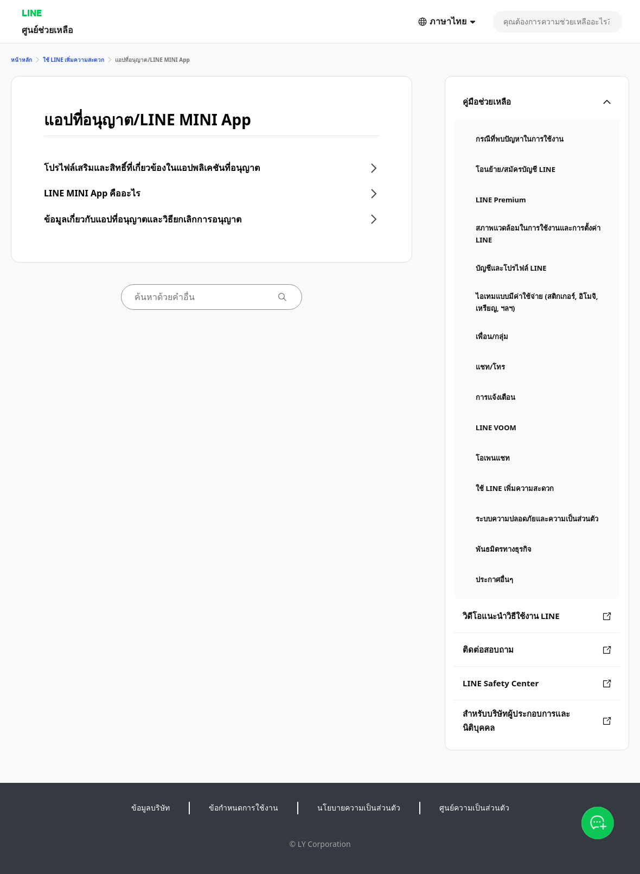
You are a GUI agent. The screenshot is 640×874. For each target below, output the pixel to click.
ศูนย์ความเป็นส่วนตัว (474, 807)
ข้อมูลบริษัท (150, 807)
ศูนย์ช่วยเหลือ (47, 29)
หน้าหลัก (21, 59)
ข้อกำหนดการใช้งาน (243, 807)
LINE (32, 12)
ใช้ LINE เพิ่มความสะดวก (73, 59)
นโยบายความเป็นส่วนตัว (358, 807)
